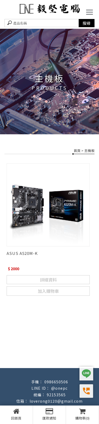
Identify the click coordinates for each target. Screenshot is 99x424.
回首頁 (16, 414)
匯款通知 (49, 414)
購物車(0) (82, 414)
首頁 (77, 150)
